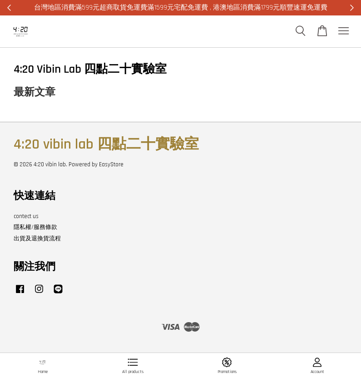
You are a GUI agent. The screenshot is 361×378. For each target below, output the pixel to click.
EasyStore (111, 164)
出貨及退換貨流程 (37, 238)
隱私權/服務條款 (35, 227)
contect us (26, 216)
